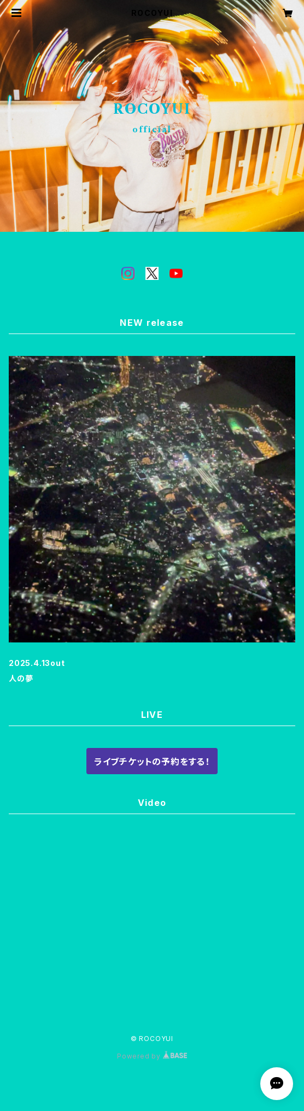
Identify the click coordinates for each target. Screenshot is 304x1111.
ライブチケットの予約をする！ (152, 761)
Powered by (152, 1056)
